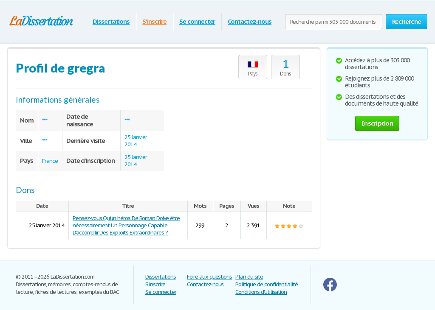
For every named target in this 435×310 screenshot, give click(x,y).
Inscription (377, 123)
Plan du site (249, 276)
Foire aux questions (209, 276)
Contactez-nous (249, 21)
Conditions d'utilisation (261, 292)
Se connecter (197, 21)
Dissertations (111, 21)
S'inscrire (154, 21)
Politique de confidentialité (266, 284)
